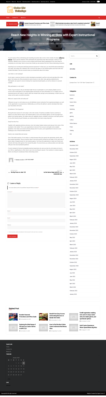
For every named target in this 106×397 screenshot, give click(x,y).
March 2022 (73, 288)
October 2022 (73, 264)
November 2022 (74, 260)
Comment (9, 193)
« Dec (8, 380)
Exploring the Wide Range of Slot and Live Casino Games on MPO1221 (27, 328)
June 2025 (72, 164)
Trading (72, 132)
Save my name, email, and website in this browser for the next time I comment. (26, 233)
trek (71, 135)
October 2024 (73, 193)
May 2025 (72, 168)
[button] (99, 19)
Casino (71, 100)
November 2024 (74, 189)
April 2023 (72, 242)
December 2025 (74, 147)
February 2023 (73, 249)
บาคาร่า (8, 387)
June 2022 (72, 278)
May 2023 (72, 239)
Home (7, 19)
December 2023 (74, 228)
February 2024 (73, 221)
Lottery (71, 121)
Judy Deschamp (29, 161)
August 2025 (73, 161)
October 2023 (73, 235)
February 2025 (73, 178)
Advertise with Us (26, 1)
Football (72, 107)
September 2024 (74, 196)
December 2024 (74, 186)
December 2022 (74, 256)
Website (9, 226)
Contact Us (52, 1)
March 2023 (73, 246)
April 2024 (72, 214)
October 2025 (73, 154)
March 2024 (73, 217)
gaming (72, 118)
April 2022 (72, 285)
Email (8, 219)
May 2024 (72, 210)
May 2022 (72, 281)
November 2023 (74, 232)
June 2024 (72, 207)
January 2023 (73, 253)
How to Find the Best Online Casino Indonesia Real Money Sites (58, 328)
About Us (8, 1)
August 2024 (73, 200)
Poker (71, 128)
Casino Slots (73, 103)
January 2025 (73, 182)
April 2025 (72, 171)
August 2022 (73, 271)
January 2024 (73, 225)
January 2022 (73, 295)
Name (9, 212)
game (71, 114)
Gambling (72, 110)
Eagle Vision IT (101, 395)
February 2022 (73, 292)
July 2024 (72, 203)
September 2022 (74, 267)
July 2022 (72, 274)
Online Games (73, 125)
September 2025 (74, 157)
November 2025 (74, 150)
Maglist (89, 395)
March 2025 (73, 175)
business (72, 96)
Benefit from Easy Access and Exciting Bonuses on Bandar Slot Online (57, 317)
